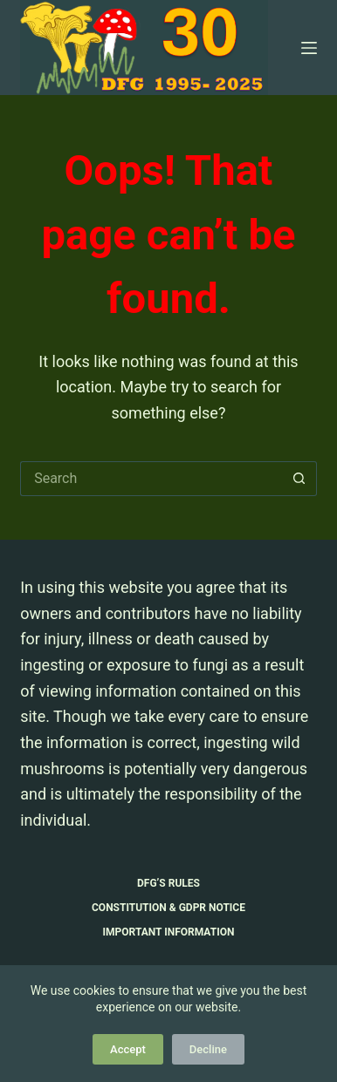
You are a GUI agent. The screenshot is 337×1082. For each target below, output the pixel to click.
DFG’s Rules (168, 883)
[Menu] (309, 48)
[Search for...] (151, 478)
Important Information (169, 932)
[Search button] (299, 478)
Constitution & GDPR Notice (168, 908)
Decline (208, 1049)
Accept (128, 1049)
